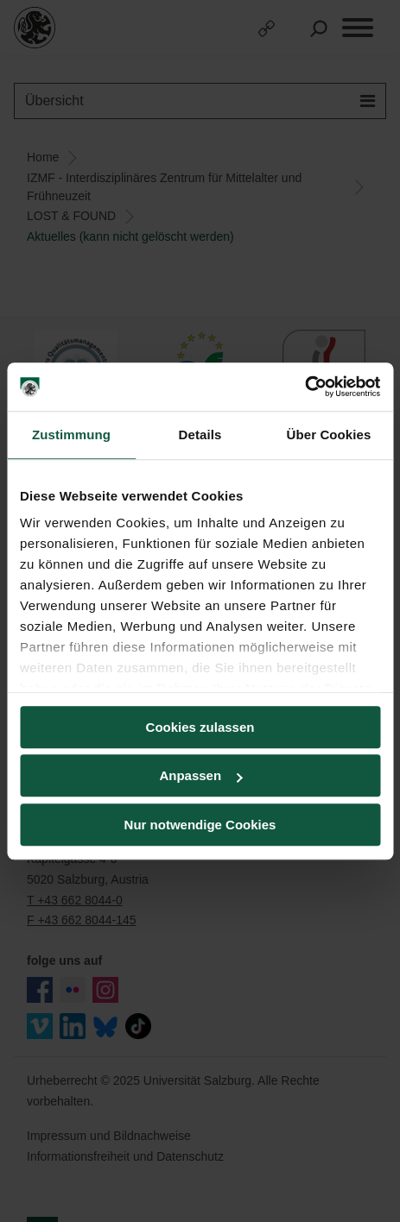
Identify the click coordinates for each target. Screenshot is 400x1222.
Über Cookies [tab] (329, 434)
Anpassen (200, 775)
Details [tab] (200, 434)
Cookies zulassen (200, 727)
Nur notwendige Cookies (200, 824)
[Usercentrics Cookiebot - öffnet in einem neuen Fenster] (304, 386)
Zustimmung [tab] (71, 434)
